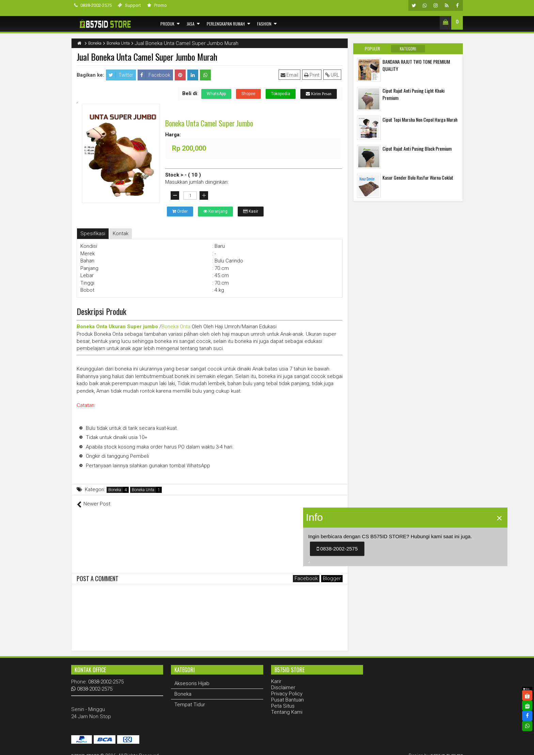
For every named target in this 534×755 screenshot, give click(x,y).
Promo (157, 5)
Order (180, 211)
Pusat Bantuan (287, 692)
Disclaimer (283, 680)
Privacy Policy (286, 686)
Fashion (264, 24)
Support (129, 5)
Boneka (114, 489)
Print (313, 75)
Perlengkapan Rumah (226, 24)
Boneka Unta (143, 489)
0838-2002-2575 (93, 5)
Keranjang (215, 211)
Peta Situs (283, 698)
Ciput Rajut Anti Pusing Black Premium (417, 148)
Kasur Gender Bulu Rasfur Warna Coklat (417, 177)
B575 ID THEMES (444, 748)
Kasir (250, 211)
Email (291, 75)
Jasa (190, 24)
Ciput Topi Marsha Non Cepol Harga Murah (419, 119)
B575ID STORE (87, 748)
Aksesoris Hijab (191, 676)
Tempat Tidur (189, 697)
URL (334, 75)
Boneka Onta (175, 326)
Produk (167, 24)
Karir (276, 674)
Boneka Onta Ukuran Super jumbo (117, 326)
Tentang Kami (286, 704)
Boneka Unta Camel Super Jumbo (209, 123)
